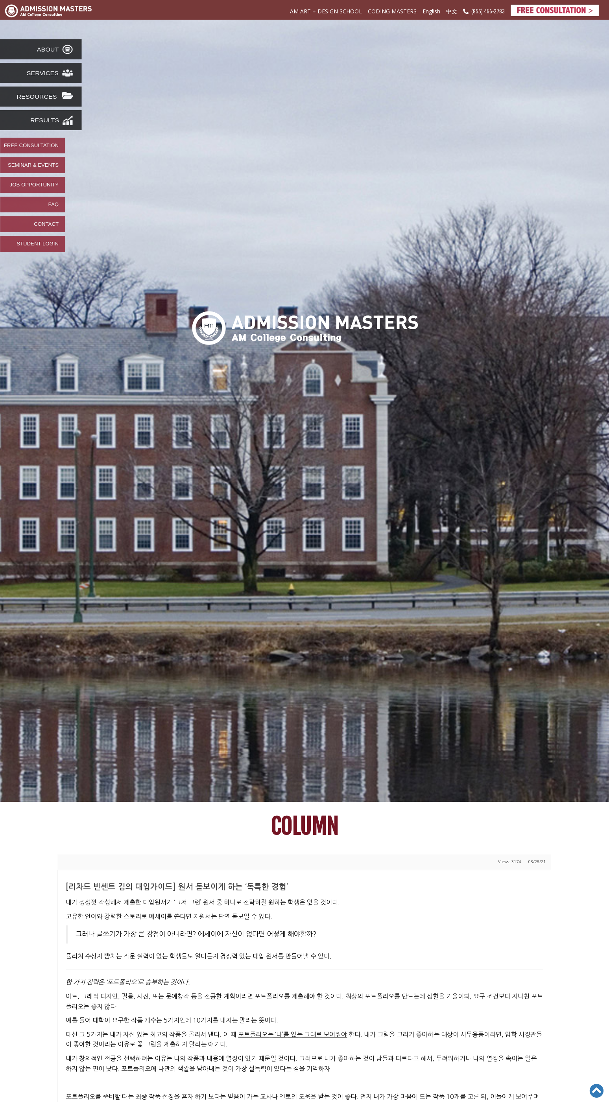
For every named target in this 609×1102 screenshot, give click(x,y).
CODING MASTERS (392, 11)
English (431, 11)
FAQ (53, 204)
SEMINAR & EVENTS (33, 165)
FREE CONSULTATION (31, 145)
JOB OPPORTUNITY (34, 185)
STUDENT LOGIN (38, 244)
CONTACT (46, 224)
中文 (451, 12)
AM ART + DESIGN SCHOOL (326, 11)
